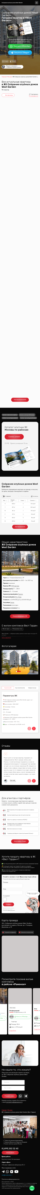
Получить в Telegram (20, 52)
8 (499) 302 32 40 (10, 1124)
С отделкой (8, 496)
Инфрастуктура (32, 663)
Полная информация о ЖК (20, 616)
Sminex (12, 602)
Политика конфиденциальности (10, 1155)
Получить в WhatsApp (20, 46)
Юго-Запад (18, 597)
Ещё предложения (20, 526)
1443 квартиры (15, 586)
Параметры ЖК (7, 663)
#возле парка (6, 629)
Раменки (20, 594)
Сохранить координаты (9, 908)
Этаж (4, 865)
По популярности (33, 96)
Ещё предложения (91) (20, 399)
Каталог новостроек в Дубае (10, 414)
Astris (11, 984)
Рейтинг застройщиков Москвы (28, 418)
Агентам (13, 61)
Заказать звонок (10, 1128)
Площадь (5, 858)
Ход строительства (20, 663)
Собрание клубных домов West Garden (17, 137)
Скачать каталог (14, 436)
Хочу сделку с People (20, 817)
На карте (5, 61)
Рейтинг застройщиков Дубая (10, 418)
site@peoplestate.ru (7, 1151)
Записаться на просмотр (26, 908)
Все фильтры (8, 95)
